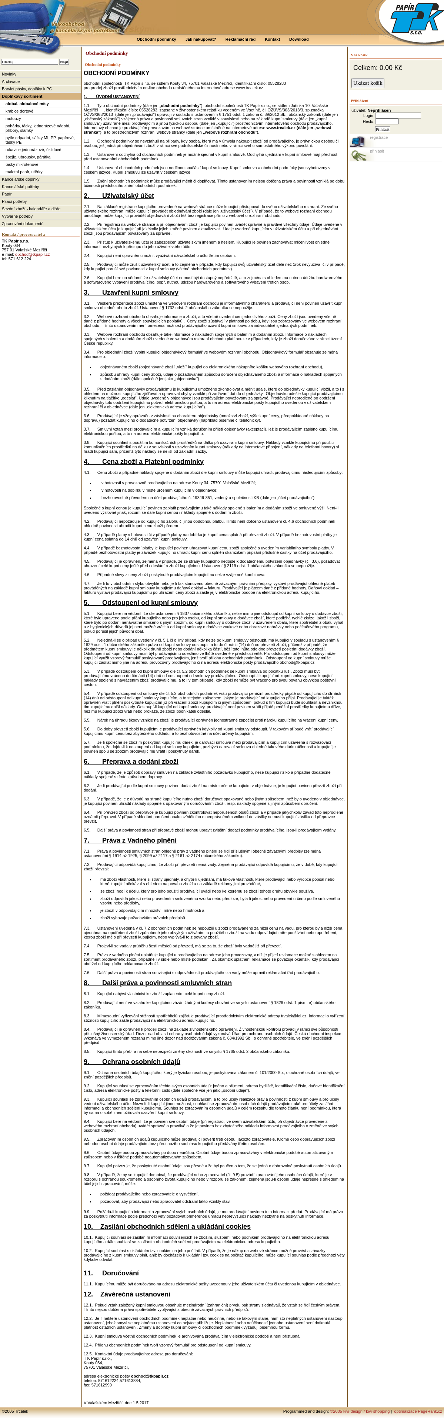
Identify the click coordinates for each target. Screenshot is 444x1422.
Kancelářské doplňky (21, 179)
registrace (379, 137)
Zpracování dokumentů (23, 223)
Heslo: (368, 121)
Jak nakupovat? (201, 39)
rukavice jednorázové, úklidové (33, 149)
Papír (6, 194)
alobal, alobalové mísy (27, 103)
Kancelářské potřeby (20, 186)
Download (299, 39)
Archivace (11, 81)
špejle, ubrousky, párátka (28, 157)
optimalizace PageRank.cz (417, 1411)
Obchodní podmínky (156, 39)
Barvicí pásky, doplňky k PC (27, 89)
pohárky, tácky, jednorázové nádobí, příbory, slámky (38, 128)
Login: (368, 115)
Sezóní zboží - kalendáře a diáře (31, 209)
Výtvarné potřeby (17, 216)
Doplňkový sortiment (22, 96)
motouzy (13, 118)
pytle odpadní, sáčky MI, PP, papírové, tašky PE (40, 139)
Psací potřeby (14, 201)
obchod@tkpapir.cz (32, 254)
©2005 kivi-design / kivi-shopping (360, 1411)
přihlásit (377, 151)
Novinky (9, 74)
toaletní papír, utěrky (24, 172)
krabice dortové (19, 111)
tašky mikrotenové (22, 164)
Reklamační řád (241, 39)
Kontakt (272, 39)
